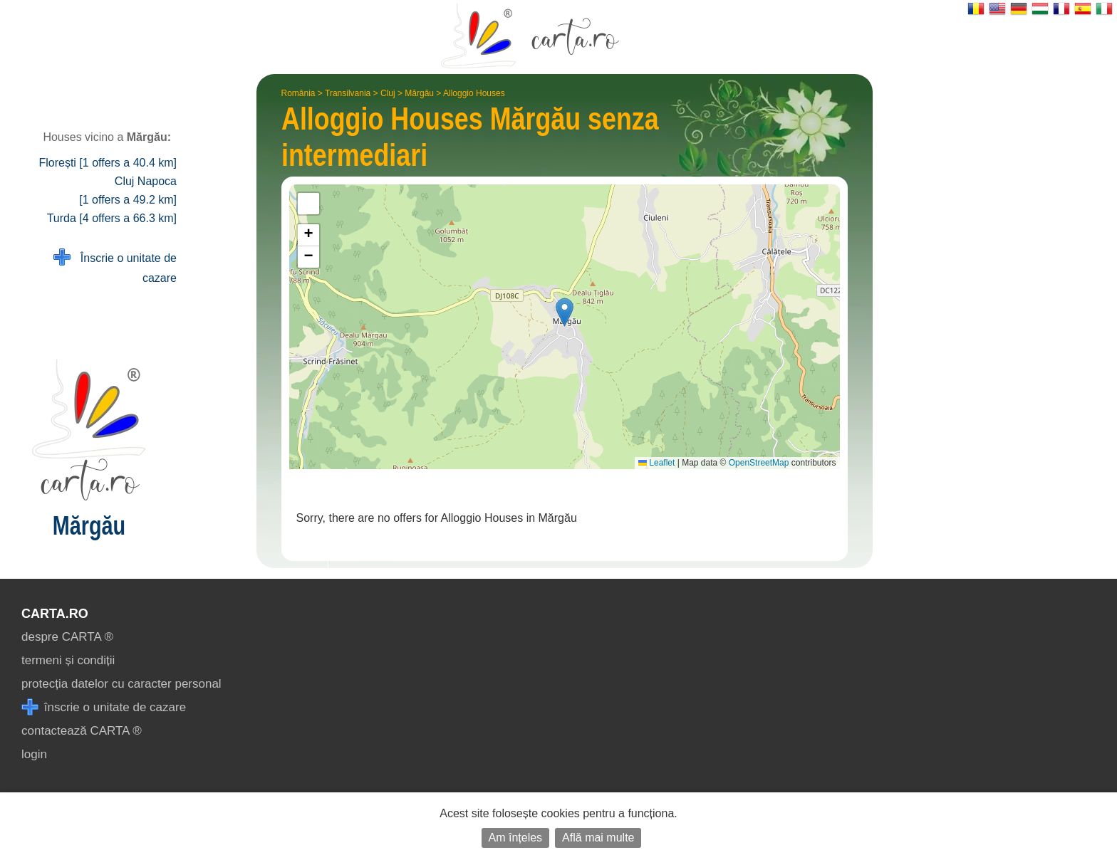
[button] (564, 312)
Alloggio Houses (474, 93)
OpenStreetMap (759, 463)
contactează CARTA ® (81, 731)
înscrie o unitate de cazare (103, 707)
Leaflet (656, 463)
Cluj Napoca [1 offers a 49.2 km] (128, 190)
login (34, 754)
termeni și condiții (68, 660)
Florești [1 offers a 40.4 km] (107, 163)
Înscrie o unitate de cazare (115, 266)
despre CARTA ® (67, 637)
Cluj (387, 93)
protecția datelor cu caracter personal (121, 684)
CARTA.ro (54, 614)
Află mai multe (598, 838)
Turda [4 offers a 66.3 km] (112, 218)
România (298, 93)
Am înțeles (516, 838)
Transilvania (347, 93)
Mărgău (419, 93)
